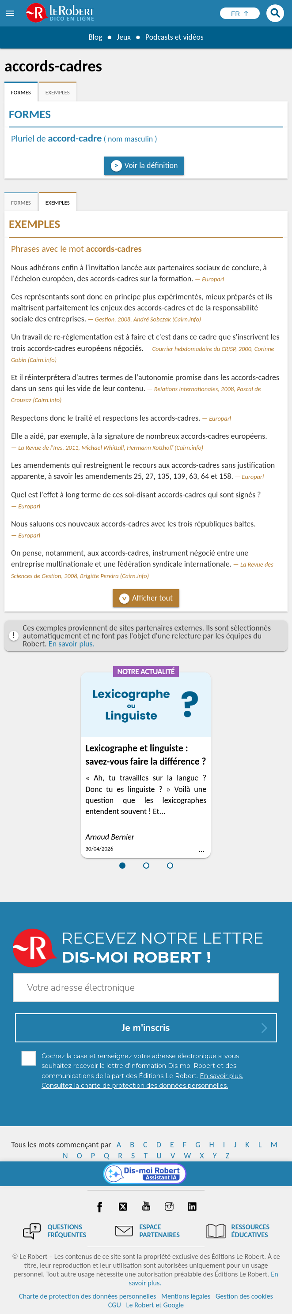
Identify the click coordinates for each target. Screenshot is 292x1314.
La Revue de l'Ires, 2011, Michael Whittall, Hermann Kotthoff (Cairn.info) (110, 448)
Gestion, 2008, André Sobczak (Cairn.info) (148, 319)
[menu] (11, 13)
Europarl (213, 279)
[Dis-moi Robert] (146, 1174)
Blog (94, 37)
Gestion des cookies (244, 1296)
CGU (114, 1305)
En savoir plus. (72, 644)
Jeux (123, 37)
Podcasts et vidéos (174, 37)
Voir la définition (151, 165)
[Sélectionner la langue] (240, 13)
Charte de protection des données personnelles (87, 1296)
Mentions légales (185, 1296)
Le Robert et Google (155, 1305)
